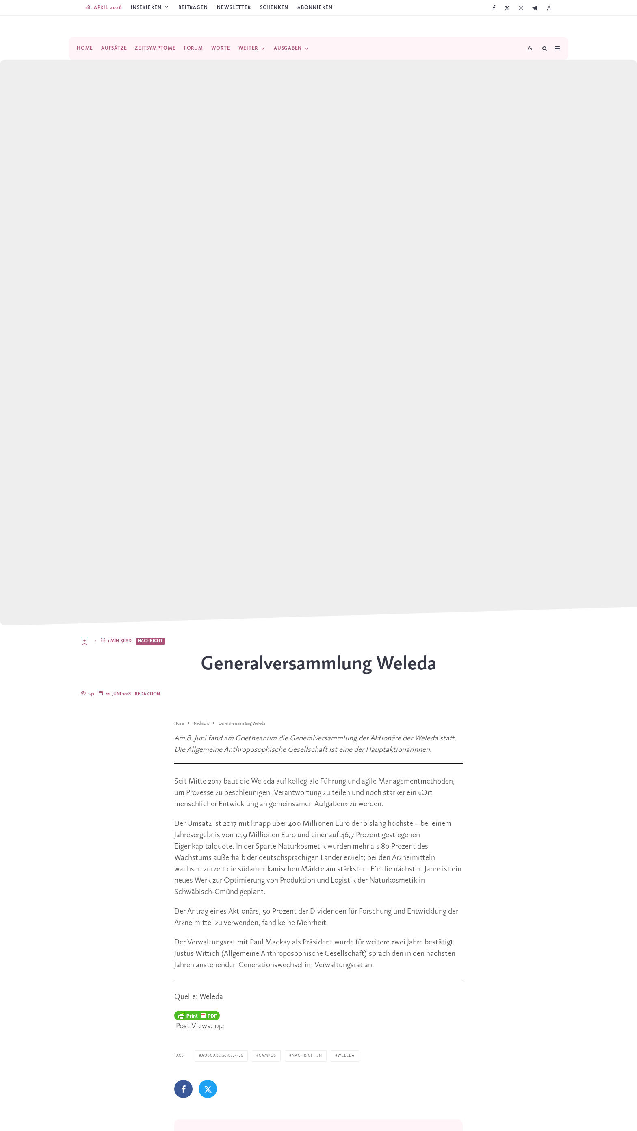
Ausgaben (288, 48)
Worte (220, 48)
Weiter (248, 48)
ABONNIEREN (314, 7)
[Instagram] (521, 8)
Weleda (346, 1055)
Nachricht (150, 640)
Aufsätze (114, 48)
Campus (267, 1055)
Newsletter (234, 7)
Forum (193, 48)
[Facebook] (494, 8)
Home (85, 48)
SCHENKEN (274, 7)
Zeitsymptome (155, 48)
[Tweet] (208, 1089)
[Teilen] (183, 1089)
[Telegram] (535, 8)
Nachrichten (307, 1055)
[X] (507, 8)
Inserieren (146, 7)
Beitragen (193, 7)
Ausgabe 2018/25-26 (222, 1055)
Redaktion (147, 694)
